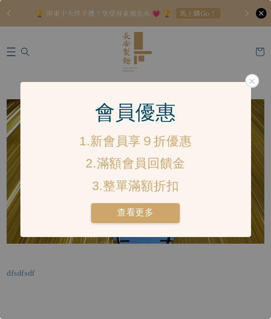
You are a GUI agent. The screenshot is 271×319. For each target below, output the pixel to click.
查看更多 (135, 213)
